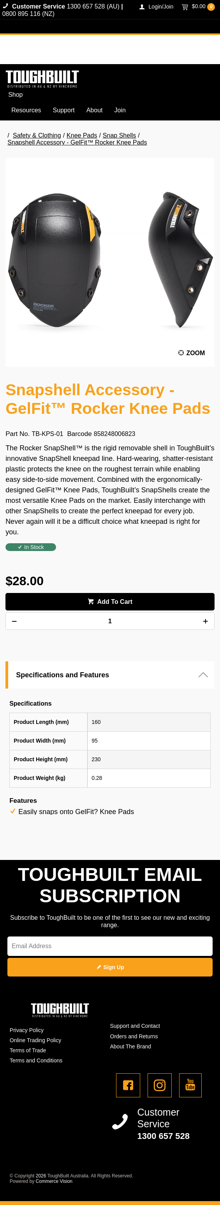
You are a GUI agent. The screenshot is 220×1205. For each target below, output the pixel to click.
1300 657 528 (163, 1136)
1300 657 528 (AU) (93, 6)
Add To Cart (114, 601)
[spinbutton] (110, 621)
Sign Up (114, 967)
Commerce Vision (54, 1181)
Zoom (195, 353)
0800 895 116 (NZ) (28, 13)
